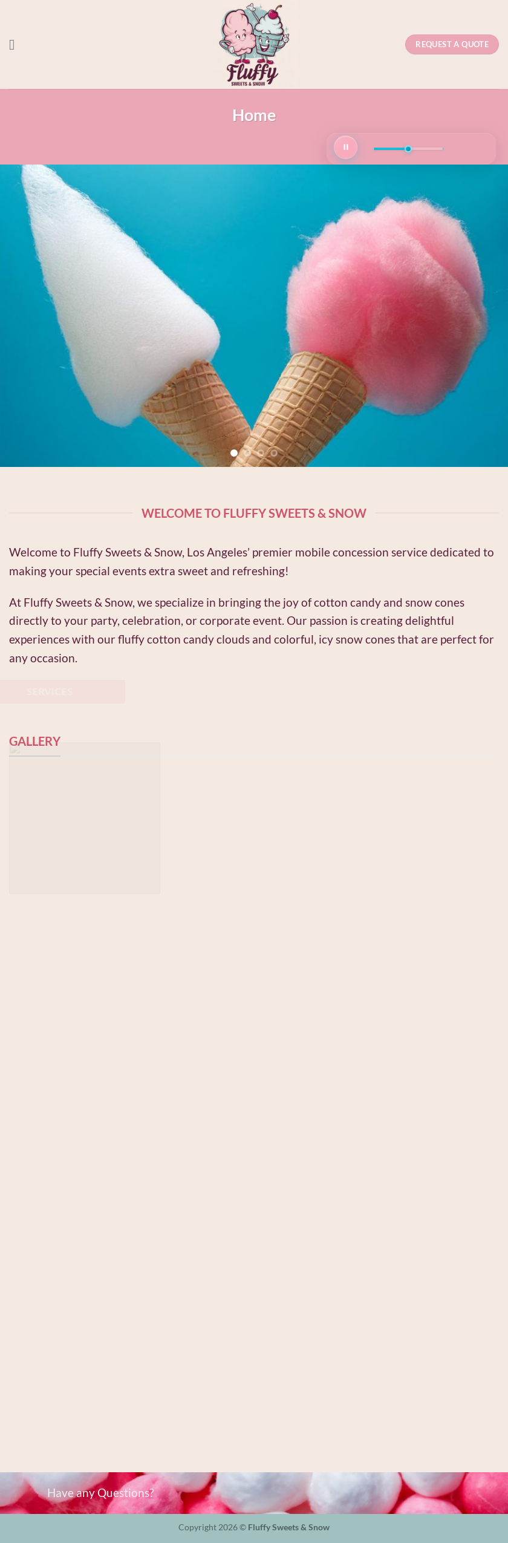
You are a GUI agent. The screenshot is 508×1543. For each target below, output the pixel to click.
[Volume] (408, 149)
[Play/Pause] (345, 147)
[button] (16, 44)
